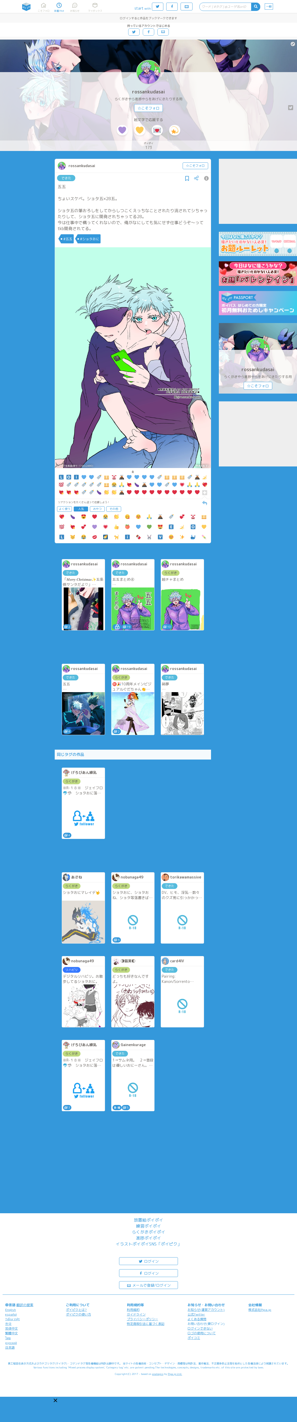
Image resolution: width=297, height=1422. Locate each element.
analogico (157, 1374)
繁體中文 (11, 1333)
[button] (55, 1400)
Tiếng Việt (12, 1319)
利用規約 (133, 1309)
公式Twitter (196, 1314)
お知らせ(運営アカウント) (206, 1309)
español (11, 1314)
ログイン (148, 1261)
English (10, 1309)
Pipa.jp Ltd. (175, 1374)
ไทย (8, 1338)
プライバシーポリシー (142, 1319)
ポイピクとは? (76, 1309)
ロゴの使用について (202, 1333)
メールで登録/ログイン (149, 1285)
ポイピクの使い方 (78, 1314)
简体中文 (11, 1328)
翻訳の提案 (24, 1305)
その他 (113, 509)
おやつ (97, 509)
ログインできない (200, 1328)
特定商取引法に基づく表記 (145, 1324)
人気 (81, 509)
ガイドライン (136, 1314)
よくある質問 (197, 1319)
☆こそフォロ (148, 108)
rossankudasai (148, 92)
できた (66, 178)
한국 (8, 1324)
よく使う (64, 509)
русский (11, 1343)
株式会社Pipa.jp (259, 1309)
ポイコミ (194, 1338)
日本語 (10, 1347)
